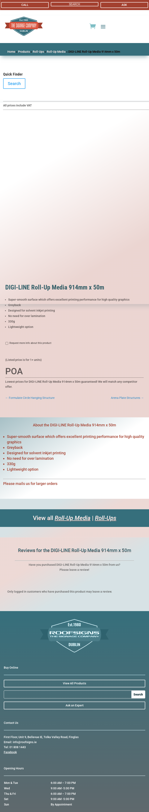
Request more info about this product (30, 343)
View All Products (74, 683)
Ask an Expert (75, 705)
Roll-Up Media (56, 51)
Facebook (10, 752)
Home (11, 51)
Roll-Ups (38, 51)
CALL (25, 5)
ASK (124, 5)
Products (24, 51)
